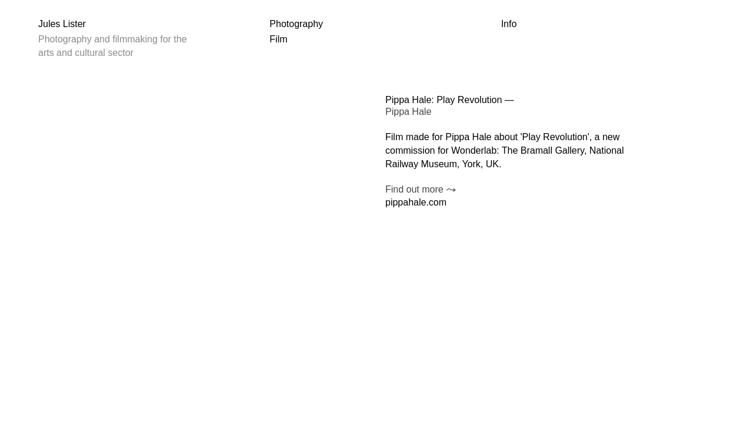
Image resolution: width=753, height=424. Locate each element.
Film (278, 39)
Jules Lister (62, 24)
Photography (296, 24)
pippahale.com (416, 202)
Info (509, 24)
